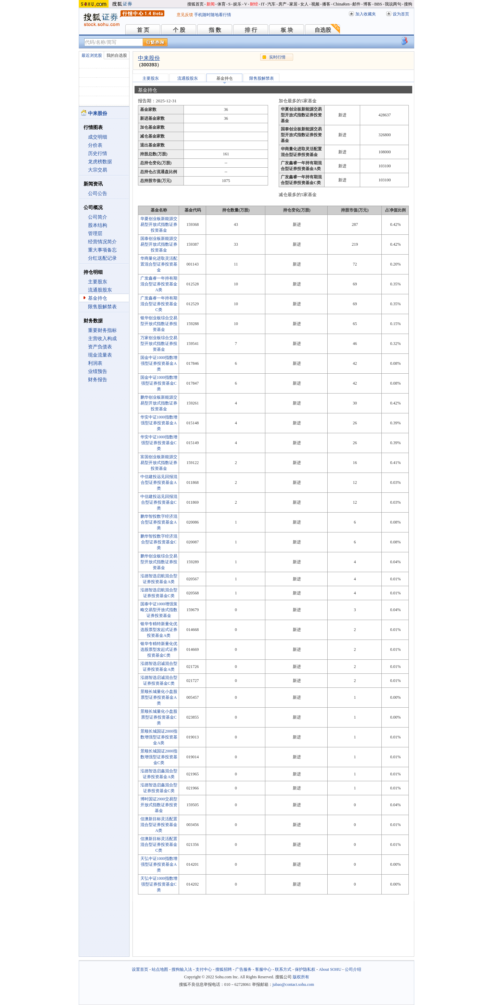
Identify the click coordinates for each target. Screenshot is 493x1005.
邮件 (356, 4)
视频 (315, 4)
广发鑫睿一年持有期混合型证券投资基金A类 (158, 284)
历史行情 (97, 153)
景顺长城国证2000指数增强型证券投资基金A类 (158, 737)
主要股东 (97, 281)
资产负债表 (100, 346)
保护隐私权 (305, 969)
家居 (293, 4)
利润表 (95, 363)
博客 (367, 4)
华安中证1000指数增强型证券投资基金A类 (158, 423)
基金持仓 (97, 298)
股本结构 (97, 225)
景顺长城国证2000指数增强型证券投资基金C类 (158, 757)
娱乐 (237, 4)
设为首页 (401, 14)
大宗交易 (97, 169)
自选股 (323, 30)
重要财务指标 (102, 330)
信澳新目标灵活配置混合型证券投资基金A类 (158, 824)
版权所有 (301, 977)
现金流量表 (100, 355)
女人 (304, 4)
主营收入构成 (102, 338)
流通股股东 (100, 290)
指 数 (215, 30)
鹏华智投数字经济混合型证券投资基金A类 (158, 522)
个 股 (179, 30)
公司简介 (97, 217)
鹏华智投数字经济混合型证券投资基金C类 (158, 542)
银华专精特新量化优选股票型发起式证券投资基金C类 (158, 649)
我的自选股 (116, 55)
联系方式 (283, 969)
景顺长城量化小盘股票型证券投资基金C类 (158, 717)
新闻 (210, 4)
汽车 (271, 4)
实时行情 (277, 57)
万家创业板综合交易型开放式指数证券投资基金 (158, 343)
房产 (282, 4)
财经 (254, 4)
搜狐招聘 (223, 969)
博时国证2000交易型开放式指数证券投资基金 (158, 805)
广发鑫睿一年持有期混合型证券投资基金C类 (158, 304)
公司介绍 (353, 969)
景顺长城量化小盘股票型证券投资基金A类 (158, 697)
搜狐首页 (195, 4)
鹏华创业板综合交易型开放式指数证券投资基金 (158, 562)
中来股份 (149, 58)
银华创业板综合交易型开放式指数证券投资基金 (158, 323)
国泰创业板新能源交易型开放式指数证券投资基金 (158, 244)
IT (263, 4)
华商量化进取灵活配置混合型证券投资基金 (158, 264)
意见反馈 (185, 14)
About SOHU (330, 969)
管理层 (95, 233)
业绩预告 (97, 371)
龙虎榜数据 (100, 161)
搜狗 (408, 4)
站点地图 (160, 969)
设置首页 (140, 969)
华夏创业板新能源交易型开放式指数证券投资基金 (158, 224)
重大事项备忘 (102, 250)
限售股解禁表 (102, 306)
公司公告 (97, 193)
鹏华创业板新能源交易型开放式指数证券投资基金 (158, 403)
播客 (326, 4)
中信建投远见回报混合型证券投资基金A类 (158, 482)
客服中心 (263, 969)
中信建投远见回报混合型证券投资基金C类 (158, 502)
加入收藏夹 (365, 14)
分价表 (95, 145)
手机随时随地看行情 (212, 14)
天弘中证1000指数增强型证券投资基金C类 (158, 884)
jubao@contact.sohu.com (293, 984)
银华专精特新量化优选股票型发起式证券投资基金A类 (158, 629)
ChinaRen (341, 4)
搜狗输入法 (182, 969)
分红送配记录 (102, 258)
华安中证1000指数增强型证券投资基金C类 (158, 443)
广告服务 (243, 969)
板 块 (287, 30)
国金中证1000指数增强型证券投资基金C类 (158, 383)
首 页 (143, 30)
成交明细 (97, 137)
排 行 (251, 30)
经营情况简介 (102, 241)
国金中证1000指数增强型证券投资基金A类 (158, 363)
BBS (378, 4)
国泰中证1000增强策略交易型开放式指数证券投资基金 (158, 610)
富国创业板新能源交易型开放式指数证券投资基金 (158, 462)
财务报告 (97, 379)
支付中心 (203, 969)
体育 (221, 4)
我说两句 (393, 4)
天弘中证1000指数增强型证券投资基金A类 (158, 864)
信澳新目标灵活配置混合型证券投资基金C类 (158, 844)
